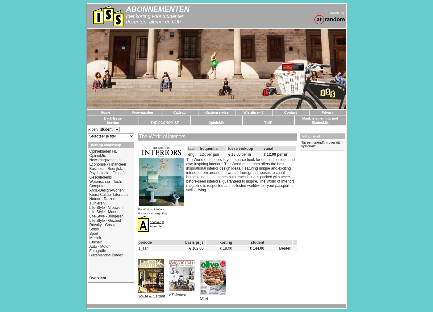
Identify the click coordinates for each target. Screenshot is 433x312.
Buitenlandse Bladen (106, 255)
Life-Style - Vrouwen (106, 207)
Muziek (95, 238)
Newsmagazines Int (106, 160)
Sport (94, 233)
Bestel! (285, 248)
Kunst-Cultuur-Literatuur (109, 194)
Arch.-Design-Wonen (107, 190)
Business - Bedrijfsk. (106, 169)
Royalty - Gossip (103, 225)
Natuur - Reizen (102, 199)
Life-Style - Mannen (106, 212)
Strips (94, 229)
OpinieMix (98, 156)
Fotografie (98, 251)
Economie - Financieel (108, 164)
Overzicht (98, 278)
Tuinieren (97, 203)
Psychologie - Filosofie (108, 173)
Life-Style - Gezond (105, 220)
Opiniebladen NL (103, 151)
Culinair (96, 242)
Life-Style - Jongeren (107, 216)
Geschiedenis (101, 177)
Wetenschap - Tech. (106, 181)
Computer (98, 186)
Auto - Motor (100, 246)
